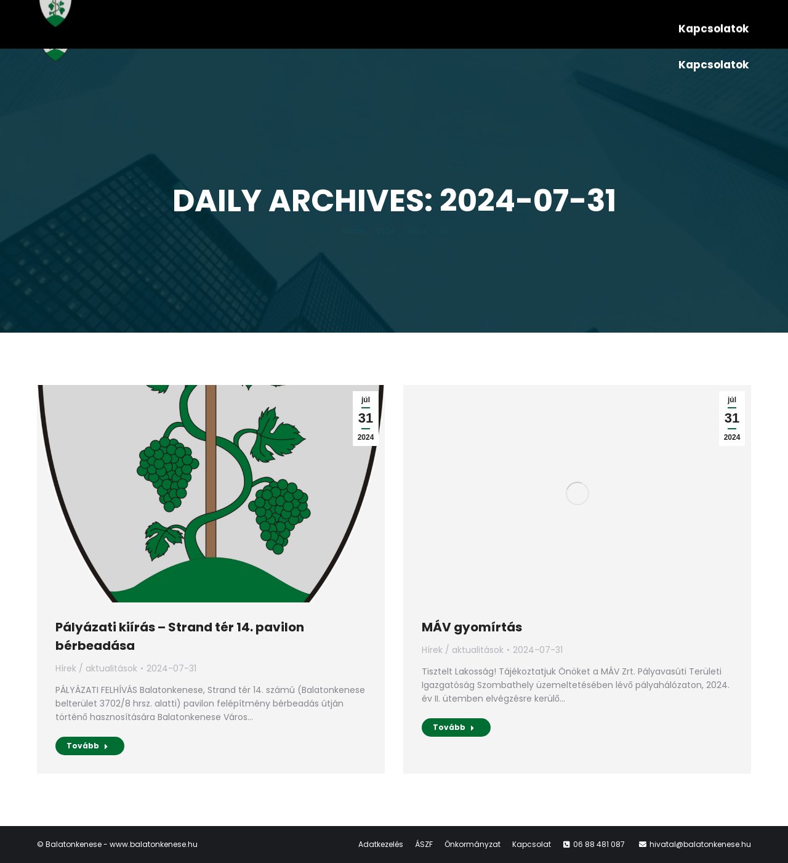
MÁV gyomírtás (472, 627)
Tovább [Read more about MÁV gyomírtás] (454, 727)
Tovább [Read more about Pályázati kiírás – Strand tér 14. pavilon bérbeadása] (87, 745)
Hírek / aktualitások (96, 668)
